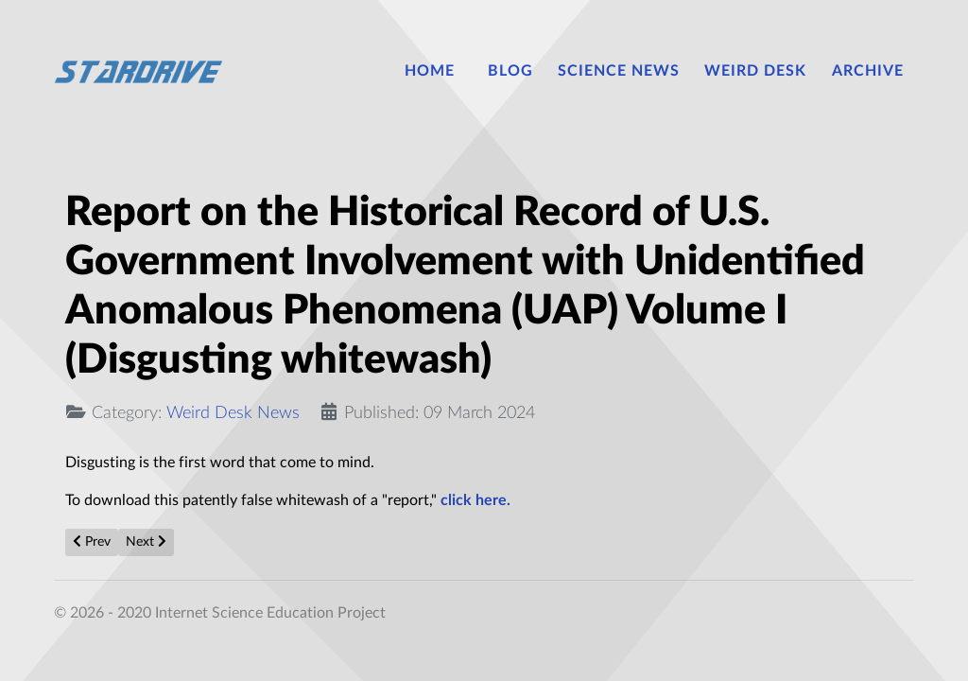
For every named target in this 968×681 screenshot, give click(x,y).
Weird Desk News (233, 413)
